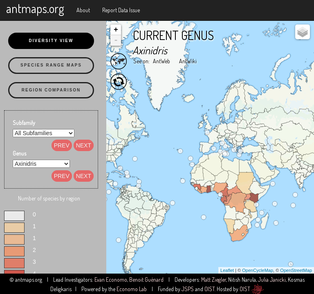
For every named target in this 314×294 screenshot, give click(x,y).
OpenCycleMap (257, 270)
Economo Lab (132, 288)
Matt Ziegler (213, 279)
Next (83, 145)
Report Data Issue (121, 10)
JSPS (188, 288)
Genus (19, 153)
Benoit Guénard (146, 279)
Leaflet (227, 270)
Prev (62, 145)
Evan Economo (110, 279)
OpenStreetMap (296, 270)
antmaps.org (35, 8)
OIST (209, 288)
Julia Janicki (272, 279)
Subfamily (24, 122)
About (83, 10)
